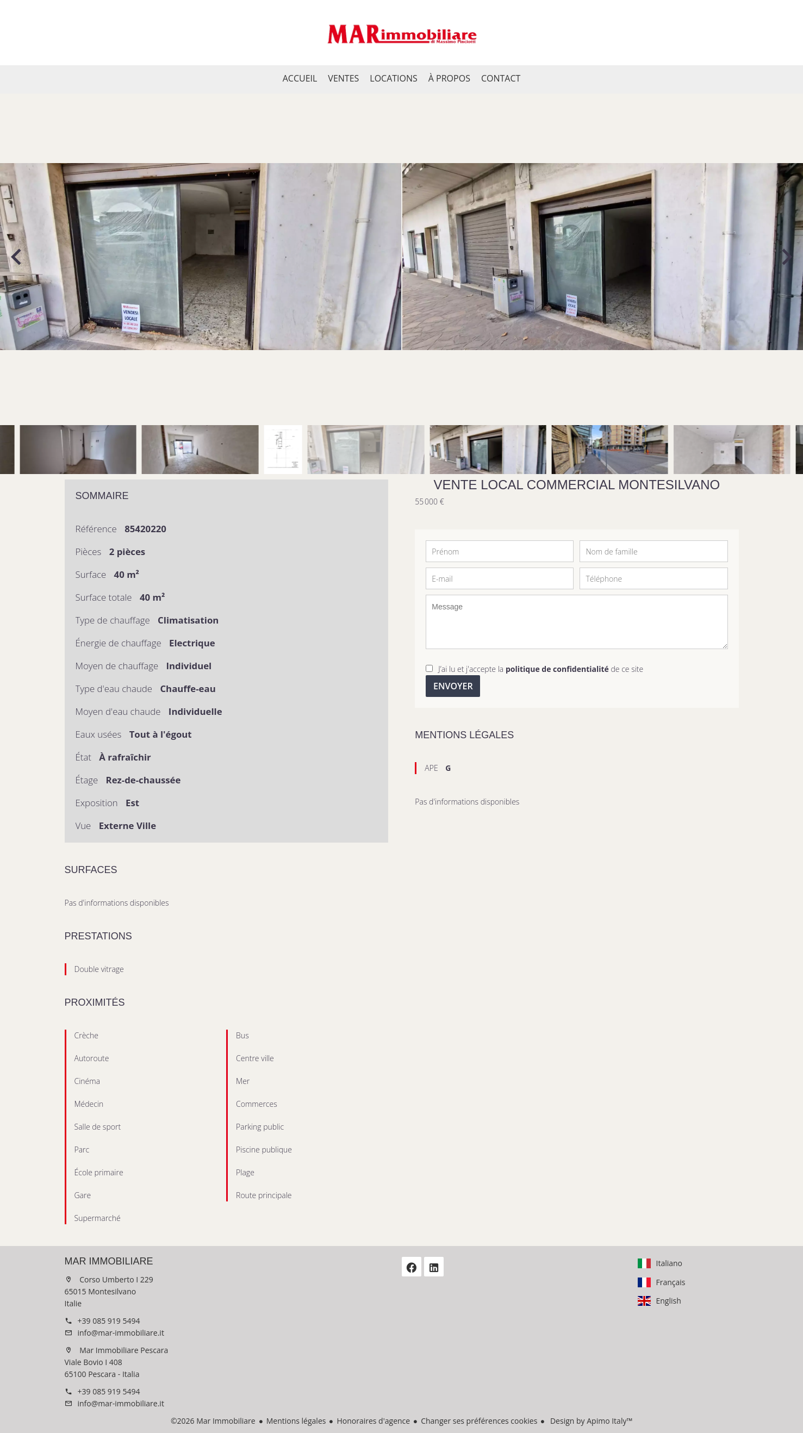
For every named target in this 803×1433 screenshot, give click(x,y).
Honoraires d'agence (373, 1421)
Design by (590, 1421)
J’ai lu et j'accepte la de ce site (540, 669)
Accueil (401, 32)
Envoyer (453, 686)
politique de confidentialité (557, 669)
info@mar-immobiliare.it (121, 1333)
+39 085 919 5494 (109, 1321)
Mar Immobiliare (109, 1261)
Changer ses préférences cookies (479, 1421)
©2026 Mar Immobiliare (213, 1421)
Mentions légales (296, 1421)
